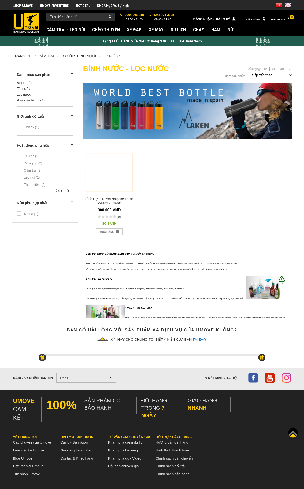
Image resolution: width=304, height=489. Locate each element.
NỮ (230, 30)
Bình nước (24, 83)
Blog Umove (23, 458)
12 (265, 69)
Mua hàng (109, 231)
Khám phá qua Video (124, 458)
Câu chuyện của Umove (32, 442)
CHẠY (198, 30)
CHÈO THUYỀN (106, 30)
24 (273, 69)
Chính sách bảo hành (172, 474)
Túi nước (23, 89)
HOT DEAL (83, 6)
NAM (215, 30)
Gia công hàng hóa (76, 450)
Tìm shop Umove (26, 474)
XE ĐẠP (134, 30)
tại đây (199, 339)
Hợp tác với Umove (28, 466)
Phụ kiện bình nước (31, 100)
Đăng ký (223, 19)
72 (290, 69)
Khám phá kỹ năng (123, 450)
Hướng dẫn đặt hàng (172, 442)
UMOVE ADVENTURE (54, 6)
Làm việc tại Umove (28, 450)
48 (282, 69)
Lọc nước (24, 94)
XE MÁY (156, 30)
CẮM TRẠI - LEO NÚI (65, 30)
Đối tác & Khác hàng (77, 458)
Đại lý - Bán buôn (74, 442)
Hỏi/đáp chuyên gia (123, 466)
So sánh (109, 223)
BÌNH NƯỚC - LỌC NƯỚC (98, 56)
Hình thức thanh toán (172, 450)
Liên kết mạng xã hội (218, 378)
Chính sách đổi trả (170, 466)
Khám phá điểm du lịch (126, 442)
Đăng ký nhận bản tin (33, 378)
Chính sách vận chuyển (174, 458)
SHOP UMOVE (23, 6)
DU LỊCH (178, 30)
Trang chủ (25, 56)
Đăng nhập (202, 19)
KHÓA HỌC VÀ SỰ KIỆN (113, 6)
